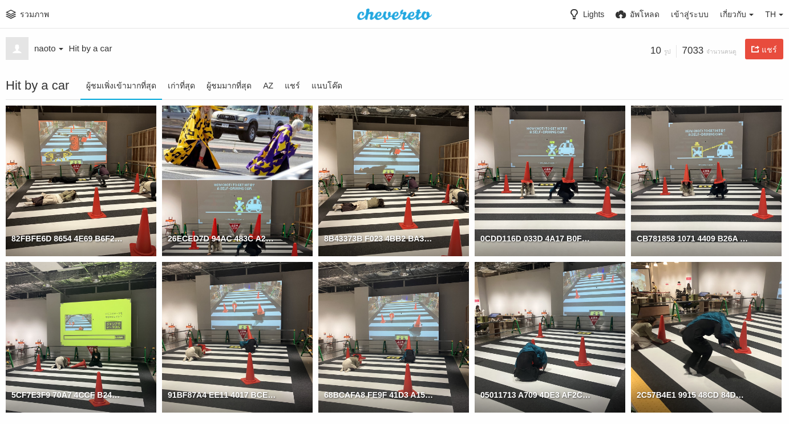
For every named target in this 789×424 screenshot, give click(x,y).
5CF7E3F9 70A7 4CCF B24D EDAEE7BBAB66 (67, 394)
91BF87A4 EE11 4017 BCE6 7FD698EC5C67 (223, 394)
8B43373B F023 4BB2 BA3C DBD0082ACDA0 (379, 238)
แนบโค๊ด (326, 85)
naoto (48, 48)
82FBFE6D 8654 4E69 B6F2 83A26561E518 (67, 238)
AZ (268, 85)
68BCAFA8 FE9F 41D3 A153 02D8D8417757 (379, 394)
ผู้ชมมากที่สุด (229, 85)
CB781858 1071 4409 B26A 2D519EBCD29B (692, 238)
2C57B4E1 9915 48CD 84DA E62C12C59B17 (692, 394)
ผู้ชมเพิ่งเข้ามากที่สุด (121, 85)
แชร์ (292, 85)
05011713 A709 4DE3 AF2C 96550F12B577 (536, 394)
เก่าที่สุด (181, 85)
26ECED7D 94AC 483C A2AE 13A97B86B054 (223, 238)
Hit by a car (90, 48)
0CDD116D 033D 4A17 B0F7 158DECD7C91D (536, 238)
